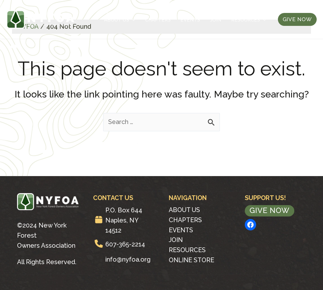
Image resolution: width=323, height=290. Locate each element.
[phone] (98, 243)
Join (221, 20)
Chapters (174, 20)
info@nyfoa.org (128, 259)
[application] (154, 20)
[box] (98, 219)
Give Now (270, 210)
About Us (141, 20)
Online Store (192, 260)
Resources (249, 20)
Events (202, 20)
